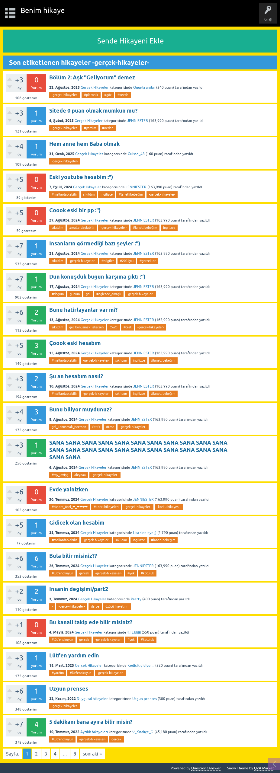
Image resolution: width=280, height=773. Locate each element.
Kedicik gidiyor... (140, 665)
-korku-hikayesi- (168, 507)
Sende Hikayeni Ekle (130, 41)
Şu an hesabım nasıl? (76, 376)
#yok (131, 573)
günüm (75, 294)
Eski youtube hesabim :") (81, 177)
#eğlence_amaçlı (108, 294)
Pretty (136, 599)
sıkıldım (89, 194)
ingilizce (107, 194)
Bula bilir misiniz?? (73, 556)
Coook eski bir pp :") (75, 210)
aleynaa (80, 475)
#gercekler (148, 261)
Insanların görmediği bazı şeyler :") (94, 243)
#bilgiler (107, 261)
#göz (107, 95)
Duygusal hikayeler (92, 699)
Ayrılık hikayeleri (94, 732)
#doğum (58, 294)
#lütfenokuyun (62, 573)
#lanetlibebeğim (131, 194)
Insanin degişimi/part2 (78, 589)
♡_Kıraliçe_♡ (142, 732)
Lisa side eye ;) (144, 533)
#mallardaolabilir (64, 194)
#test (127, 327)
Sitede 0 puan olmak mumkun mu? (93, 110)
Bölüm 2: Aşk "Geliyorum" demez (92, 77)
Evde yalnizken (68, 489)
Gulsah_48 (136, 154)
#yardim (90, 128)
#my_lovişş (60, 475)
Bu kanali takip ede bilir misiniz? (90, 622)
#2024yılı (127, 261)
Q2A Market (264, 768)
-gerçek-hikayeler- (65, 95)
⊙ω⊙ (113, 327)
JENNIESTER (137, 121)
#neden (107, 128)
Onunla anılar (144, 87)
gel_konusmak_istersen (86, 327)
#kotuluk (147, 573)
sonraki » (92, 753)
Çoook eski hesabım (75, 343)
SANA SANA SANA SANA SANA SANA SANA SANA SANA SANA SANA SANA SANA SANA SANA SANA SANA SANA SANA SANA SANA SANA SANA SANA (138, 450)
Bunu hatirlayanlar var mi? (83, 310)
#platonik (91, 95)
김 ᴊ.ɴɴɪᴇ (134, 632)
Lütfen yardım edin (74, 655)
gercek (84, 573)
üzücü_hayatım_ (117, 606)
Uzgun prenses (68, 688)
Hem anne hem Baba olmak (84, 144)
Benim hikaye (43, 10)
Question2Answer (206, 768)
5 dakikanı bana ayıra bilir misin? (90, 722)
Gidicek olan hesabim (77, 522)
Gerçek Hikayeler (95, 87)
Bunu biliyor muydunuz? (80, 409)
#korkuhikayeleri (106, 507)
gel (88, 294)
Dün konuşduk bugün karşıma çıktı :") (97, 276)
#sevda (122, 95)
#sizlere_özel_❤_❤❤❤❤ (70, 507)
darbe (95, 606)
